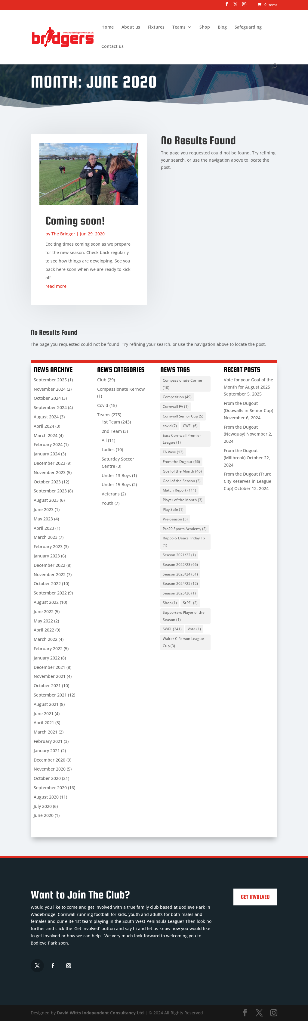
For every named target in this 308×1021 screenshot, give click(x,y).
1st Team (111, 422)
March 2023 (45, 537)
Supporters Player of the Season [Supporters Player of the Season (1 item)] (184, 616)
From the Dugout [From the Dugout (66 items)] (181, 461)
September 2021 (50, 695)
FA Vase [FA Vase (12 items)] (173, 452)
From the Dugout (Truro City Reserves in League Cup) (247, 481)
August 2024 (46, 417)
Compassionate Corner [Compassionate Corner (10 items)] (182, 384)
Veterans (111, 494)
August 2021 (46, 704)
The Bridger (63, 234)
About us (131, 27)
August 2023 (46, 500)
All (104, 440)
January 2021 (47, 750)
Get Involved (255, 897)
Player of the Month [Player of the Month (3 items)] (182, 499)
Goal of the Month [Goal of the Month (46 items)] (182, 471)
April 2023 (44, 528)
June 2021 (44, 713)
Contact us (112, 46)
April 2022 (44, 630)
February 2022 (48, 648)
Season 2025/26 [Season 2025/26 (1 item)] (179, 593)
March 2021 (45, 732)
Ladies (108, 449)
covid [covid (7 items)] (170, 425)
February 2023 (48, 546)
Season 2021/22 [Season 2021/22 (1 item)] (179, 554)
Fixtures (156, 27)
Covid (102, 405)
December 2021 (49, 667)
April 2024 (44, 426)
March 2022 (45, 639)
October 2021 (47, 685)
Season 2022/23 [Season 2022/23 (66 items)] (180, 564)
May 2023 (43, 519)
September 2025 (50, 380)
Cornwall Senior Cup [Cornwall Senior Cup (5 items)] (183, 416)
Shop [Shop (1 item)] (170, 602)
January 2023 (47, 556)
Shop (204, 27)
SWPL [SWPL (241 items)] (172, 629)
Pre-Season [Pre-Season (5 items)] (175, 519)
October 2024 (47, 398)
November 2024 (50, 389)
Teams (179, 27)
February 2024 (48, 444)
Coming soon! (75, 220)
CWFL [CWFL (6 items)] (190, 425)
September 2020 (50, 787)
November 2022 (50, 574)
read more (55, 286)
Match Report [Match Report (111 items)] (179, 490)
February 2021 (48, 741)
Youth (107, 503)
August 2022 (46, 602)
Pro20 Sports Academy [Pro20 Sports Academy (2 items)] (185, 528)
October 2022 (47, 583)
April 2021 (44, 722)
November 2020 (50, 769)
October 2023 (47, 482)
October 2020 (47, 778)
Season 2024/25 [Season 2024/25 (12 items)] (180, 583)
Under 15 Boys (116, 484)
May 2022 (43, 621)
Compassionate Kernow (121, 389)
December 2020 (49, 760)
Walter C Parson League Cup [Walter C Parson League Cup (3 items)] (183, 642)
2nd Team (112, 431)
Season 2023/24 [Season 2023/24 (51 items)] (180, 574)
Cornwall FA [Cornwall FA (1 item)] (176, 406)
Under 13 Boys (116, 475)
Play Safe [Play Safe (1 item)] (173, 509)
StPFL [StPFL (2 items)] (190, 602)
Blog (222, 27)
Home (107, 27)
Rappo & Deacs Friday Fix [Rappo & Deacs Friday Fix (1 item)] (184, 541)
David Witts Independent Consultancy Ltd (100, 1013)
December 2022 (49, 565)
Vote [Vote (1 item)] (194, 629)
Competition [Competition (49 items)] (177, 396)
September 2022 (50, 593)
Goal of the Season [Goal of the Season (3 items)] (182, 480)
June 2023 (44, 509)
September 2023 (50, 491)
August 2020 (46, 797)
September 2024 (50, 407)
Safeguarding (248, 27)
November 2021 (50, 676)
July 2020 (43, 806)
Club (101, 380)
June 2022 (44, 611)
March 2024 (45, 435)
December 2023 (49, 463)
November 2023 (50, 472)
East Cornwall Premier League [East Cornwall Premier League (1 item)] (182, 439)
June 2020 (44, 815)
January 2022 (47, 658)
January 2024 (47, 454)
